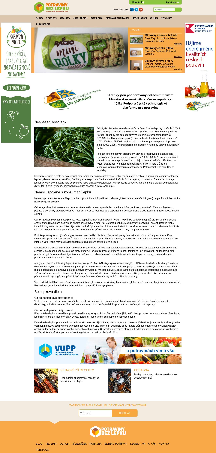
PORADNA (141, 370)
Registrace (170, 2)
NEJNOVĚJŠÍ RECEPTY (77, 370)
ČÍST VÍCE (178, 44)
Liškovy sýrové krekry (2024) (159, 61)
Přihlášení (137, 2)
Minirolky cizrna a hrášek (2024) (161, 35)
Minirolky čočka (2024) (159, 48)
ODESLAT (124, 413)
